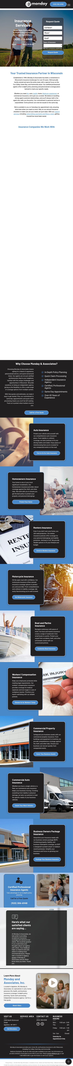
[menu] (68, 5)
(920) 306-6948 (22, 39)
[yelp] (42, 1024)
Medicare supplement (49, 93)
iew (15, 958)
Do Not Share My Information (21, 1062)
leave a (26, 956)
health (35, 93)
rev (13, 958)
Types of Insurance (49, 42)
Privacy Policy (9, 1062)
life (28, 93)
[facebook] (38, 1024)
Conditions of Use (33, 1062)
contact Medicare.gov (53, 1053)
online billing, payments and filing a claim (40, 114)
